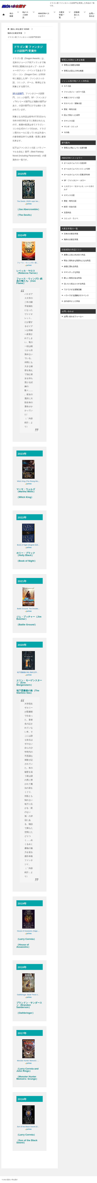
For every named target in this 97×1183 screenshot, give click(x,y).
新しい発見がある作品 (73, 278)
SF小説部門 (18, 93)
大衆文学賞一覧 (61, 14)
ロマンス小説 (69, 121)
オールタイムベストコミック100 (77, 169)
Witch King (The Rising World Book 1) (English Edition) (28, 481)
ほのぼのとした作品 (72, 301)
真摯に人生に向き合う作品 (74, 255)
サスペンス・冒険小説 (73, 103)
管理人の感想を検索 (72, 65)
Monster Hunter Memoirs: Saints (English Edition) (28, 1061)
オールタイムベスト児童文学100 (77, 175)
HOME (20, 29)
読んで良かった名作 (72, 115)
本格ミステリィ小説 (72, 98)
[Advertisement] (78, 37)
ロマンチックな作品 (72, 272)
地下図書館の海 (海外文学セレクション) (28, 672)
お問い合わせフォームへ (73, 316)
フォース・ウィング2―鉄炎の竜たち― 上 (28, 263)
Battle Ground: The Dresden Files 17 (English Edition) (28, 609)
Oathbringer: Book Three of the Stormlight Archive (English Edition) (28, 995)
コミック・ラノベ (71, 218)
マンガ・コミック (71, 127)
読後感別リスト (76, 14)
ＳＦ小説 (67, 86)
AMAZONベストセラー (43, 14)
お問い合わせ (91, 14)
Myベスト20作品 (25, 14)
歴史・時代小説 (70, 109)
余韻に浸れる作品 (71, 266)
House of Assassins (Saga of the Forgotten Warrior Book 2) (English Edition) (28, 931)
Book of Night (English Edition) (28, 545)
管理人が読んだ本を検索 (73, 71)
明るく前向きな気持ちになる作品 (77, 261)
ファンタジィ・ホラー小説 (74, 92)
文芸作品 (67, 212)
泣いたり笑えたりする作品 (74, 284)
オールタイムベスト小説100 (75, 163)
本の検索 (11, 14)
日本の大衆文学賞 (71, 234)
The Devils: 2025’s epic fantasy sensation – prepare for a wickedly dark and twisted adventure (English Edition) (28, 201)
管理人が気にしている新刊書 (75, 148)
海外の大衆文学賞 (71, 239)
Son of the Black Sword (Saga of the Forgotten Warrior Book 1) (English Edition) (28, 1127)
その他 (66, 132)
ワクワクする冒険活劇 (73, 289)
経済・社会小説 (70, 207)
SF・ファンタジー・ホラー (75, 180)
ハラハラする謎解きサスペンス (76, 295)
